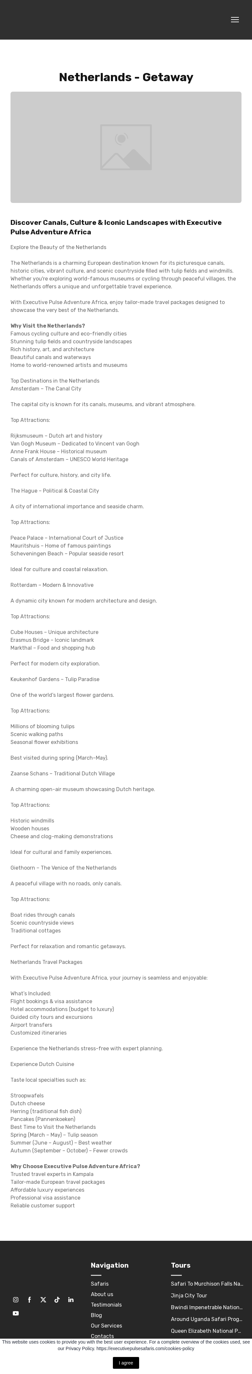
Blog (96, 1315)
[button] (15, 1299)
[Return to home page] (43, 20)
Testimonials (106, 1305)
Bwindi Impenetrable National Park (207, 1307)
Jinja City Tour (189, 1296)
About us (102, 1294)
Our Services (106, 1326)
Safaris (100, 1284)
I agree (126, 1362)
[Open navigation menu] (235, 19)
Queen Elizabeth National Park (207, 1331)
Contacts (102, 1336)
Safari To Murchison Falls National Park (207, 1284)
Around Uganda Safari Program (207, 1319)
